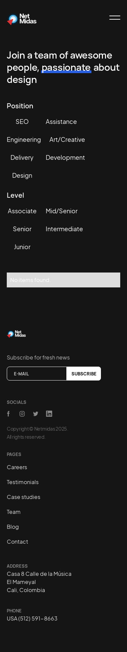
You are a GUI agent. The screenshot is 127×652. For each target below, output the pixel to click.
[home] (22, 17)
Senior (22, 229)
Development (65, 157)
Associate (22, 211)
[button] (111, 17)
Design (22, 175)
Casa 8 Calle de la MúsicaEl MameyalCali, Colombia (39, 581)
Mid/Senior (62, 211)
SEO (22, 121)
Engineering (24, 139)
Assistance (61, 121)
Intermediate (64, 229)
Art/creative (67, 139)
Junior (22, 247)
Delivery (22, 157)
